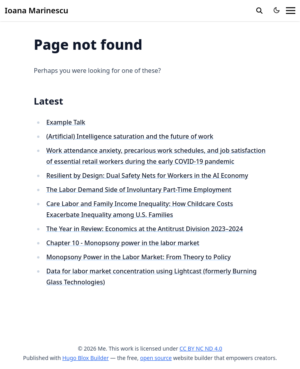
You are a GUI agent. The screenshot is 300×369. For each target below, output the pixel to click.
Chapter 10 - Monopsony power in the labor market (123, 243)
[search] (259, 10)
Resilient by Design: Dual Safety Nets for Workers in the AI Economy (147, 175)
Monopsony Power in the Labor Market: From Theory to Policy (138, 257)
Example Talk (66, 122)
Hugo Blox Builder (85, 358)
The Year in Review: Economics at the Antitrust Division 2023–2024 (144, 228)
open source (155, 358)
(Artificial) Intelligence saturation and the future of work (129, 136)
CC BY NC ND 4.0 (201, 348)
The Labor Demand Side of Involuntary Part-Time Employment (139, 189)
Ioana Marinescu (36, 10)
